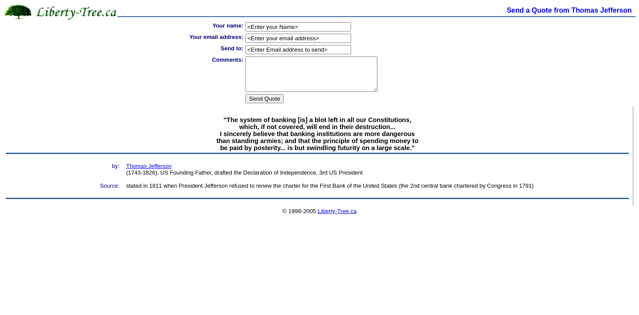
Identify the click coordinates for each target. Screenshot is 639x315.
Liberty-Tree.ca (337, 217)
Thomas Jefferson (149, 172)
